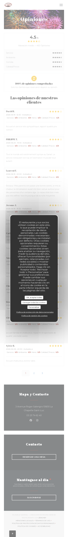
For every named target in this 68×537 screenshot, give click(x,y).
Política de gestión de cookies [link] (34, 315)
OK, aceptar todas (34, 297)
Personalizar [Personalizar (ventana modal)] (34, 307)
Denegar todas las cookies (34, 302)
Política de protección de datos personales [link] (35, 312)
